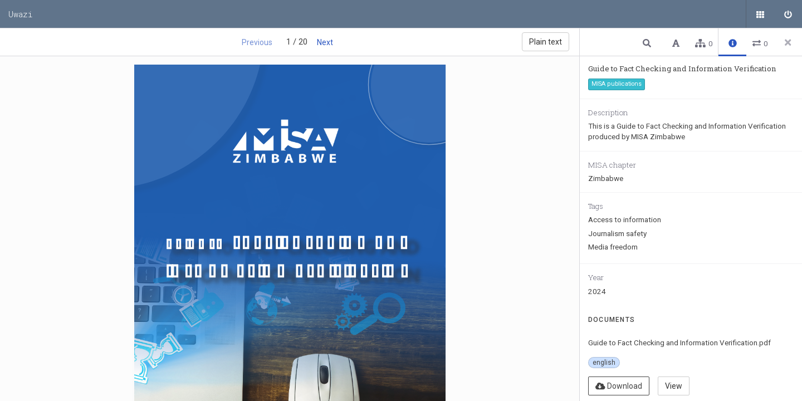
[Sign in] (788, 14)
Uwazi (20, 13)
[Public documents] (760, 14)
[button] (648, 42)
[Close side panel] (788, 42)
